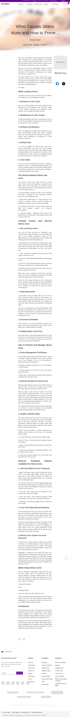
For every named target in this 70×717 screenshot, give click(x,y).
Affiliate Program (46, 670)
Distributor (44, 662)
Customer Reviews (47, 665)
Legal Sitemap (16, 712)
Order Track (31, 668)
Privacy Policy (59, 670)
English (63, 1)
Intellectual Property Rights (60, 684)
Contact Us (31, 670)
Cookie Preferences (37, 712)
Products (21, 4)
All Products (31, 665)
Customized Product (47, 679)
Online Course (38, 4)
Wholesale (29, 4)
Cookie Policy (59, 673)
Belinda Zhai (27, 45)
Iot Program (55, 4)
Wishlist (30, 673)
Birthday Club (45, 668)
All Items (44, 673)
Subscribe (19, 673)
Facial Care (35, 40)
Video (43, 681)
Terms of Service (59, 676)
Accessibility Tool (25, 712)
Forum (30, 679)
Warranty (57, 665)
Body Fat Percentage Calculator (61, 680)
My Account (31, 676)
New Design (45, 684)
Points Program (46, 676)
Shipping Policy (59, 668)
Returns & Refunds (60, 662)
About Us (30, 662)
